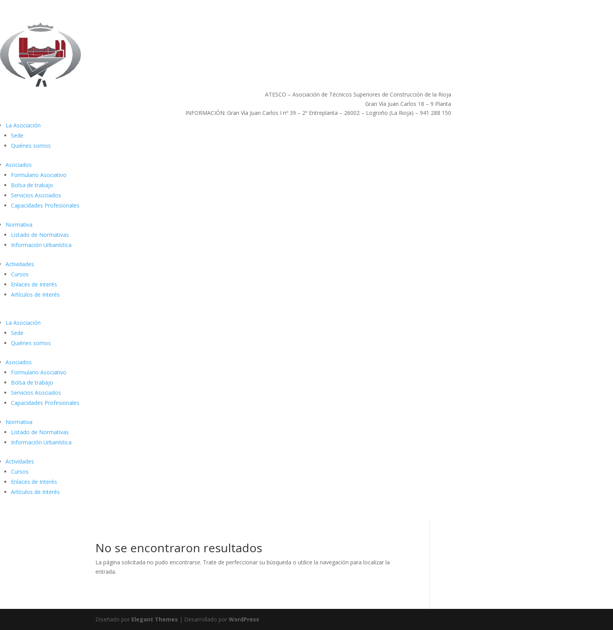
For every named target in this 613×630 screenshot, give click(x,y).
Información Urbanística (41, 245)
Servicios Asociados (36, 195)
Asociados (18, 164)
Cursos (20, 274)
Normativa (18, 224)
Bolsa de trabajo (32, 185)
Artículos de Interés (35, 294)
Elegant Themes (154, 619)
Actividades (19, 264)
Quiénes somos (31, 145)
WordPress (244, 619)
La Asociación (23, 125)
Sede (17, 135)
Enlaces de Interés (34, 284)
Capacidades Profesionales (45, 205)
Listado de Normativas (40, 234)
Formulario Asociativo (38, 175)
